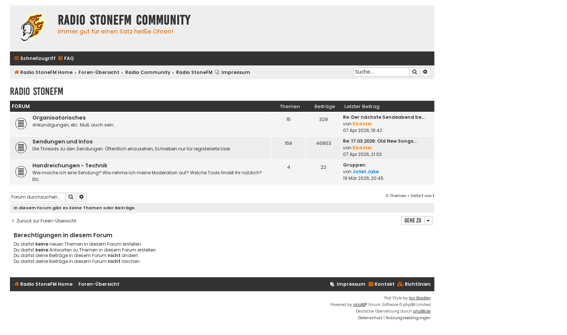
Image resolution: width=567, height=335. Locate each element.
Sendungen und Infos (62, 141)
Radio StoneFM (36, 91)
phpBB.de (422, 311)
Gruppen (354, 165)
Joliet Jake (366, 171)
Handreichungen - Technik (70, 165)
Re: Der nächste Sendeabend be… (384, 117)
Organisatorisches (59, 117)
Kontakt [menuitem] (381, 284)
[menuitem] (65, 59)
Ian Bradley (420, 298)
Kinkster (362, 124)
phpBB (359, 304)
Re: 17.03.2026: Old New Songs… (380, 141)
